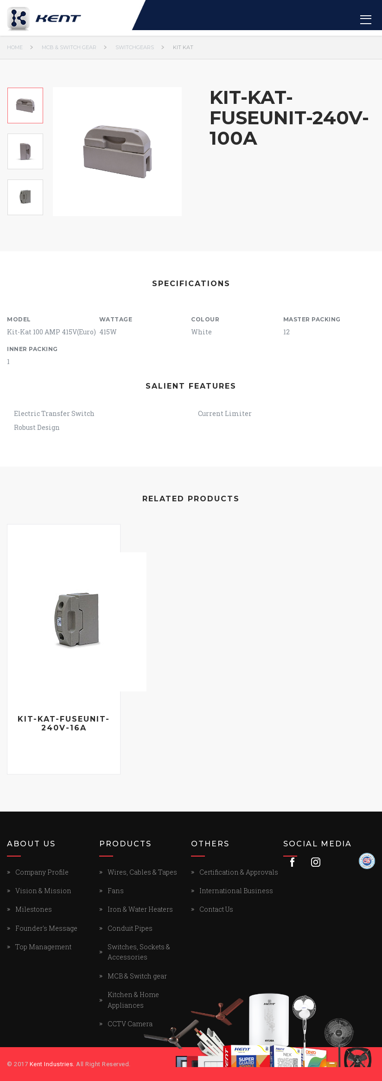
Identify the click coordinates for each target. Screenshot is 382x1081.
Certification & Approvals (238, 872)
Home (15, 47)
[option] (25, 105)
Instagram (315, 862)
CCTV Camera (130, 1023)
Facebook (292, 862)
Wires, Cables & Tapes (142, 872)
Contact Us (216, 909)
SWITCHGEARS (134, 47)
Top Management (43, 946)
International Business (236, 890)
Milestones (33, 909)
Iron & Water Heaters (140, 909)
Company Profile (42, 872)
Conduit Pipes (130, 928)
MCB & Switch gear (69, 47)
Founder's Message (46, 928)
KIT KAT (183, 47)
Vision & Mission (43, 890)
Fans (116, 890)
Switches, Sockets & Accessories (139, 951)
